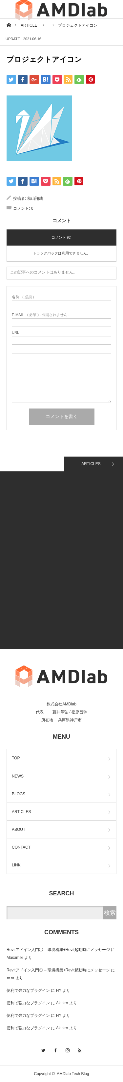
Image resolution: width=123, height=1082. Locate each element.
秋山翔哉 (35, 198)
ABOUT (18, 829)
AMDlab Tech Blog (73, 1073)
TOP (16, 758)
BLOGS (18, 794)
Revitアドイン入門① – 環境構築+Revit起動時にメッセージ (58, 949)
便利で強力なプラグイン (28, 990)
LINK (16, 865)
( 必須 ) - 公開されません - (41, 315)
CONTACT (21, 847)
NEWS (18, 776)
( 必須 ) (23, 297)
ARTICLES (90, 464)
